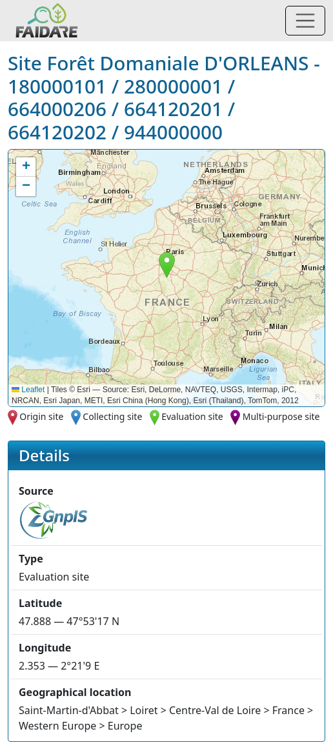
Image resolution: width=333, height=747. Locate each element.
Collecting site (112, 416)
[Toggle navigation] (305, 20)
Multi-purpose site (281, 416)
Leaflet (28, 389)
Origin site (41, 416)
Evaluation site (192, 416)
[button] (167, 265)
